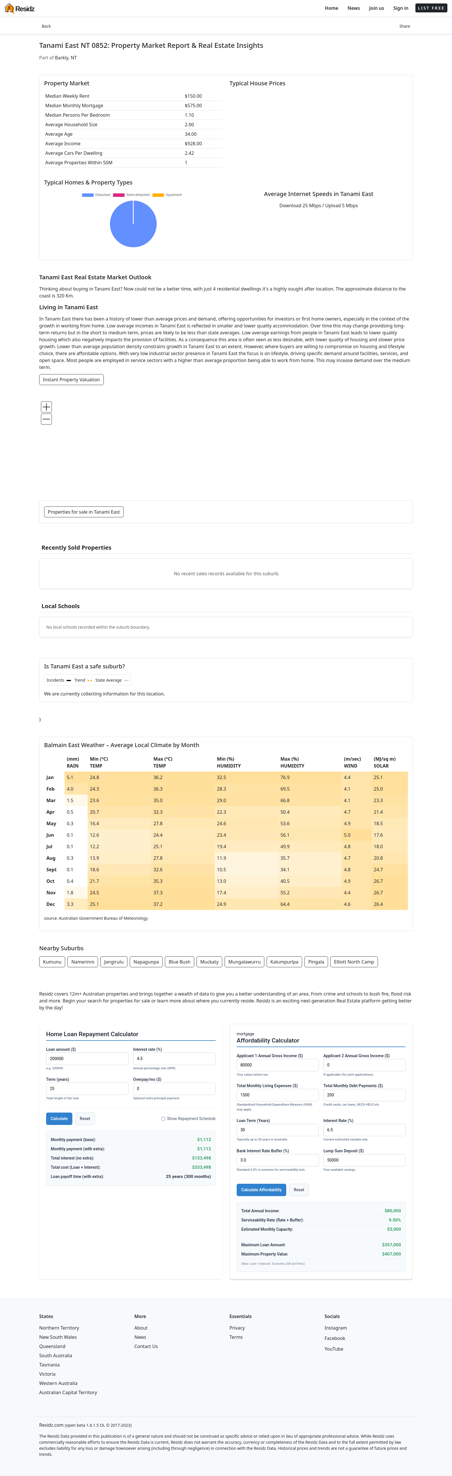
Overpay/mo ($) (174, 1089)
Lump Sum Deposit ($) (364, 1160)
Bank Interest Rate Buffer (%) (278, 1160)
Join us (376, 8)
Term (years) (87, 1089)
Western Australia (58, 1383)
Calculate (59, 1118)
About (140, 1328)
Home (331, 8)
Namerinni (82, 962)
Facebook (335, 1338)
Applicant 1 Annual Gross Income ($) (278, 1065)
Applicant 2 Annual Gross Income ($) (364, 1065)
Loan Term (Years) (278, 1130)
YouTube (334, 1349)
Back (46, 26)
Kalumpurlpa (284, 962)
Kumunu (52, 962)
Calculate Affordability (261, 1189)
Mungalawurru (244, 962)
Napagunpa (146, 962)
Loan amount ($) (87, 1059)
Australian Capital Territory (68, 1392)
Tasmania (49, 1365)
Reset (85, 1118)
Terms (236, 1337)
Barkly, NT (66, 57)
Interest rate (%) (174, 1059)
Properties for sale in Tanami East (84, 512)
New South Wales (58, 1337)
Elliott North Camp (354, 962)
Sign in (400, 8)
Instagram (336, 1328)
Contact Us (146, 1346)
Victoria (47, 1374)
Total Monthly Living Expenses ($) (278, 1097)
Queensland (52, 1346)
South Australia (55, 1355)
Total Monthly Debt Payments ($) (364, 1095)
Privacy (237, 1328)
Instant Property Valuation (71, 379)
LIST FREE (431, 8)
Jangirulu (114, 962)
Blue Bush (179, 962)
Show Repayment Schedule (188, 1118)
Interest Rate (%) (364, 1130)
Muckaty (209, 962)
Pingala (316, 962)
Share (404, 26)
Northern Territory (59, 1328)
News (354, 8)
